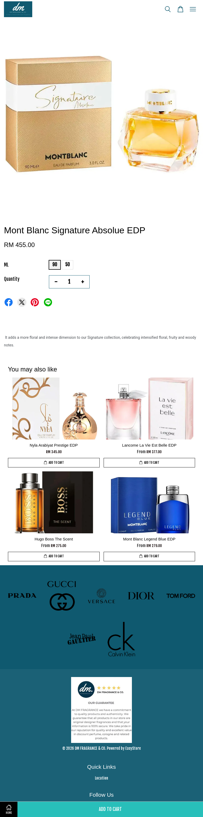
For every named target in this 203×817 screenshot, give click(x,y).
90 (54, 264)
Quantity (12, 279)
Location (101, 778)
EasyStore (133, 748)
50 (67, 264)
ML (6, 265)
